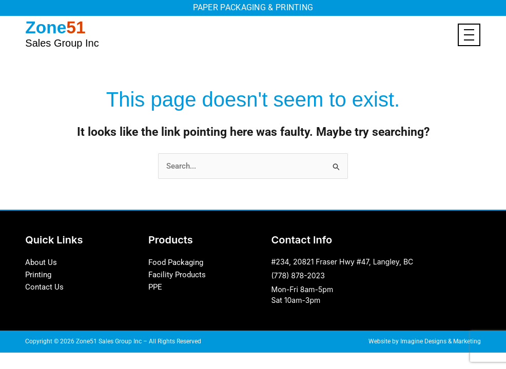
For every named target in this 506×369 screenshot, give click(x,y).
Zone (62, 32)
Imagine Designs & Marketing (440, 340)
